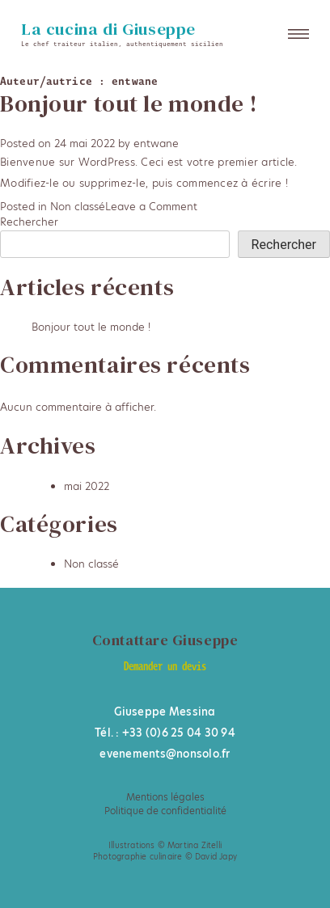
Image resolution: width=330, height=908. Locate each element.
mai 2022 (86, 486)
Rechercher (29, 221)
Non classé (77, 206)
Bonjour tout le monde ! (128, 103)
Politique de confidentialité (165, 811)
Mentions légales (165, 797)
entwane (156, 143)
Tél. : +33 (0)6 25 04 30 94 (165, 732)
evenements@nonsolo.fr (164, 753)
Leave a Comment (151, 206)
